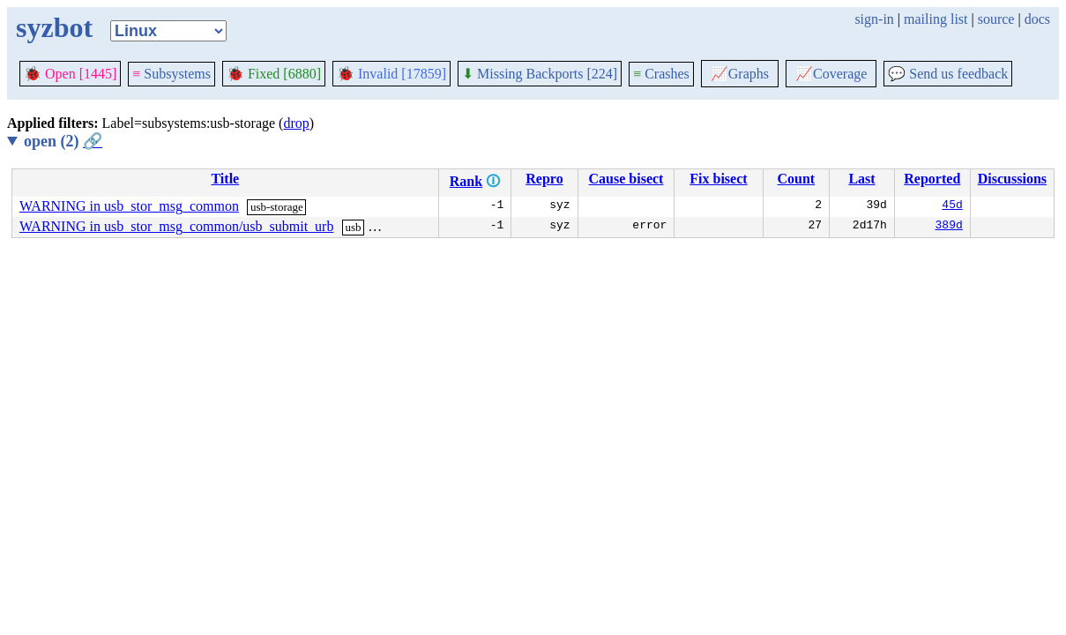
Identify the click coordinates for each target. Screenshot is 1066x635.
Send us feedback (948, 73)
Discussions (1012, 178)
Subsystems (171, 73)
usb (353, 227)
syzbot (54, 27)
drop (296, 123)
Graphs (740, 73)
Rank (466, 181)
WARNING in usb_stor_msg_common (129, 205)
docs (1037, 18)
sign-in (873, 18)
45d (952, 206)
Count (797, 178)
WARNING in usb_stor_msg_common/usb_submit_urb (176, 226)
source (996, 18)
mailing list (935, 18)
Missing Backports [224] (539, 73)
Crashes (661, 73)
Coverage (831, 73)
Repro (544, 178)
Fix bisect (718, 178)
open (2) (63, 141)
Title (225, 178)
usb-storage (276, 206)
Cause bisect (626, 178)
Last (861, 178)
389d (949, 227)
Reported (932, 178)
